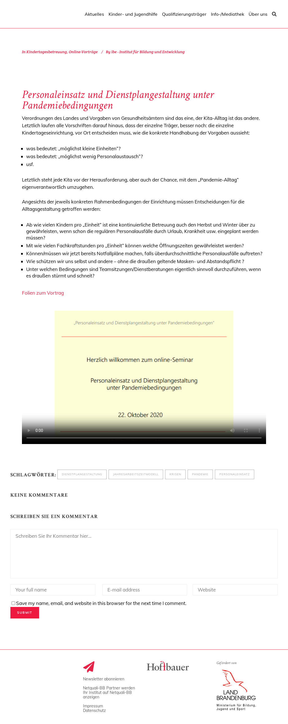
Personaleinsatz (234, 474)
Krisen (175, 474)
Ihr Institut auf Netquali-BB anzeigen (107, 695)
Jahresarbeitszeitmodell (136, 474)
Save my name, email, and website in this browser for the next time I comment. (101, 603)
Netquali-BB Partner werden (109, 688)
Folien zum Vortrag (43, 293)
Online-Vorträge (83, 51)
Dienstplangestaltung (82, 474)
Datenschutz (94, 710)
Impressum (93, 706)
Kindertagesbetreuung (46, 51)
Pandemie (200, 474)
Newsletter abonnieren (103, 679)
